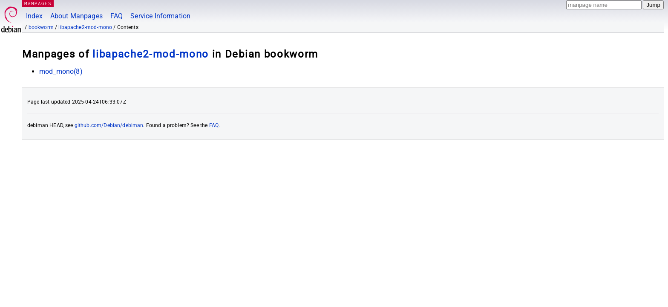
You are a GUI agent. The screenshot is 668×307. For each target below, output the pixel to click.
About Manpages (76, 16)
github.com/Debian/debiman (109, 125)
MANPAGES (38, 3)
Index (34, 16)
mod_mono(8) (61, 71)
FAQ (116, 16)
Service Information (160, 16)
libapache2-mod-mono (85, 27)
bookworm (41, 27)
